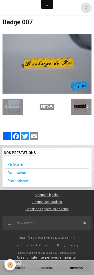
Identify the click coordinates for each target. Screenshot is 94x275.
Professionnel (19, 181)
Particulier (16, 164)
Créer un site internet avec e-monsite (46, 257)
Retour (47, 106)
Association (17, 173)
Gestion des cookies (47, 202)
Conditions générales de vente (47, 209)
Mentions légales (47, 195)
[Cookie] (10, 264)
